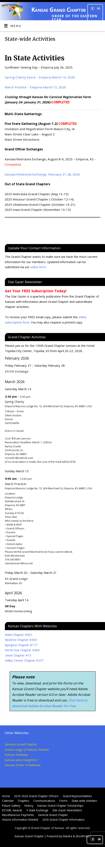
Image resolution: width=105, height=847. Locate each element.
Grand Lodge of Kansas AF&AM (27, 749)
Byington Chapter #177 (21, 645)
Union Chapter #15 (18, 655)
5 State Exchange (37, 810)
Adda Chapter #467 (18, 635)
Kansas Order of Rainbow (23, 765)
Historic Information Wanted (20, 819)
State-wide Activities (84, 801)
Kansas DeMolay (16, 755)
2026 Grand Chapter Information (63, 819)
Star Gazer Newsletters (67, 810)
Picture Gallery (11, 805)
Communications (44, 801)
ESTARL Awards (12, 810)
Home (6, 796)
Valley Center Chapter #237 (24, 660)
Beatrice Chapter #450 (21, 640)
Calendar (8, 801)
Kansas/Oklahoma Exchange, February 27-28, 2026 (42, 174)
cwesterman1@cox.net (19, 563)
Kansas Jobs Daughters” (21, 760)
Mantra (67, 836)
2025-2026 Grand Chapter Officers (36, 796)
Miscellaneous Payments (18, 815)
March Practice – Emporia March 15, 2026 (35, 87)
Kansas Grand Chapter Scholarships (60, 805)
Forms (63, 801)
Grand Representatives (77, 796)
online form (38, 267)
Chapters (23, 801)
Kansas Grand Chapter (58, 9)
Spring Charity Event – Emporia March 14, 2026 (40, 77)
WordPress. (83, 836)
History (28, 805)
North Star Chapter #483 (22, 650)
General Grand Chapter (21, 744)
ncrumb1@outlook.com (19, 458)
